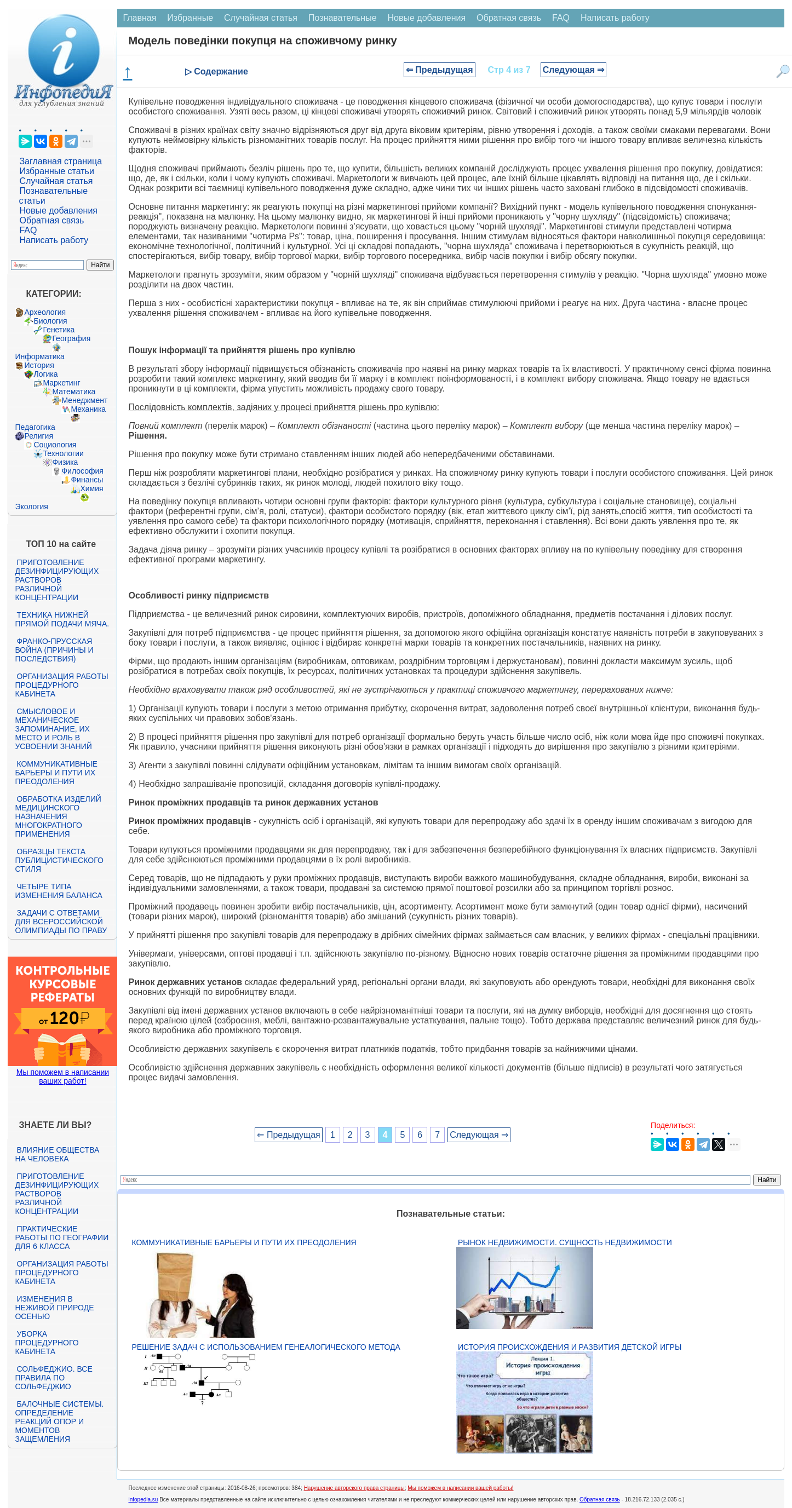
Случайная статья (56, 181)
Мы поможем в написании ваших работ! (62, 1076)
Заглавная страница (60, 161)
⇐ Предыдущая (439, 69)
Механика (88, 409)
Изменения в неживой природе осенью (54, 1307)
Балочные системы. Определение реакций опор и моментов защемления (59, 1421)
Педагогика (35, 427)
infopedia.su (143, 1500)
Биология (50, 320)
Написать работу (53, 240)
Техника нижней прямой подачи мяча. (62, 619)
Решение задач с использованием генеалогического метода (265, 1347)
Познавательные (342, 17)
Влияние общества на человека (57, 1154)
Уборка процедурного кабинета (46, 1342)
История (39, 365)
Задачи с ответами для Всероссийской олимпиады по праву (61, 921)
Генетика (58, 329)
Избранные (190, 17)
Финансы (87, 479)
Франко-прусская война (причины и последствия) (54, 650)
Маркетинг (61, 382)
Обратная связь (51, 220)
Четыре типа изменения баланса (58, 891)
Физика (65, 462)
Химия (91, 488)
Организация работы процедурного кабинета (61, 685)
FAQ (28, 230)
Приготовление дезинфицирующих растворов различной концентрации (57, 580)
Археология (45, 312)
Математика (73, 391)
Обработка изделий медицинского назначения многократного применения (58, 816)
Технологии (63, 453)
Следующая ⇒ (574, 69)
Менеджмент (84, 400)
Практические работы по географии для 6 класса (61, 1237)
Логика (45, 374)
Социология (54, 444)
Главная (139, 17)
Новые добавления (58, 210)
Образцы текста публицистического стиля (59, 860)
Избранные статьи (56, 171)
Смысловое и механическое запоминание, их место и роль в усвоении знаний (53, 729)
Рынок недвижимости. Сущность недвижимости (565, 1242)
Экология (31, 506)
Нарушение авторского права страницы (354, 1488)
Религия (38, 435)
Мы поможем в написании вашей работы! (460, 1488)
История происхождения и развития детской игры (569, 1347)
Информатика (39, 356)
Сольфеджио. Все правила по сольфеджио (53, 1378)
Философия (82, 471)
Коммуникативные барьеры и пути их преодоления (56, 772)
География (71, 338)
